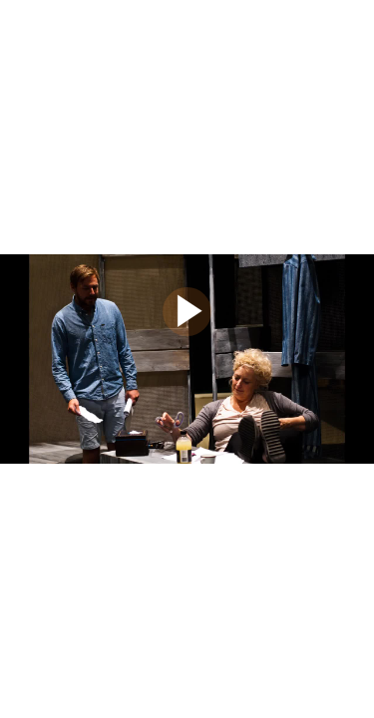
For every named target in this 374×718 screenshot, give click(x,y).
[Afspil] (187, 331)
